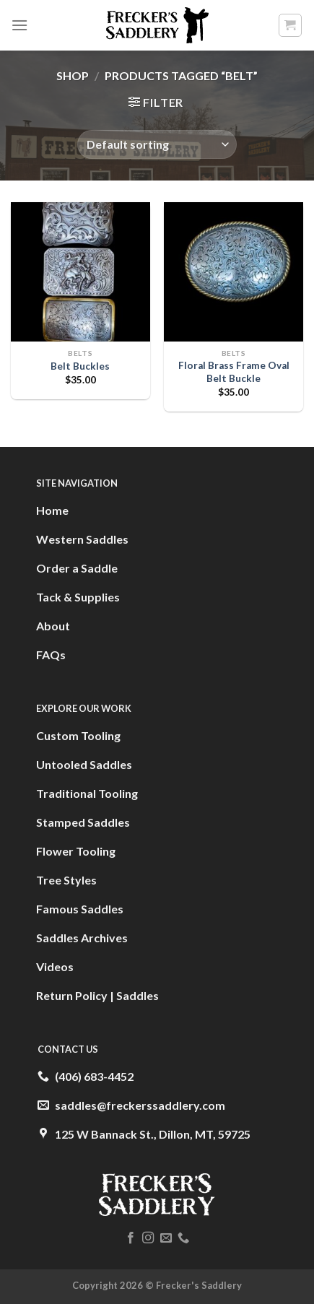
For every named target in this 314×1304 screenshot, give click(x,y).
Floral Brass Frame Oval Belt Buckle (233, 372)
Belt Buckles (80, 366)
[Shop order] (156, 144)
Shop (72, 75)
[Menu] (19, 25)
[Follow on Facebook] (130, 1238)
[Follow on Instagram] (148, 1238)
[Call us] (183, 1238)
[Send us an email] (166, 1238)
